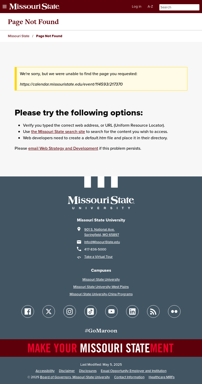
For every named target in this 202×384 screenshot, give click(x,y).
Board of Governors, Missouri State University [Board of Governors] (75, 377)
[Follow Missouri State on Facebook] (27, 311)
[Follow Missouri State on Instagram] (69, 311)
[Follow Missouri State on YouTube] (111, 311)
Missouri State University (101, 279)
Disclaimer (67, 370)
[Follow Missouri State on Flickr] (174, 311)
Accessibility (45, 370)
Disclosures (88, 370)
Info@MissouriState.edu (102, 242)
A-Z (150, 6)
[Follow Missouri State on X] (48, 311)
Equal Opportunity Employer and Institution (133, 370)
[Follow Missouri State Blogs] (153, 311)
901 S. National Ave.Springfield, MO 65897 (101, 232)
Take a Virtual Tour (98, 256)
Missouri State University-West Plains (101, 286)
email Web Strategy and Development (63, 148)
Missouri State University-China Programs (101, 294)
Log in (136, 6)
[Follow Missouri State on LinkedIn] (132, 311)
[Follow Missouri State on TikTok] (90, 311)
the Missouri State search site (58, 131)
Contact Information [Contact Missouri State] (129, 377)
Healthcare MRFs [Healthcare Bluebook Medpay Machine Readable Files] (162, 377)
